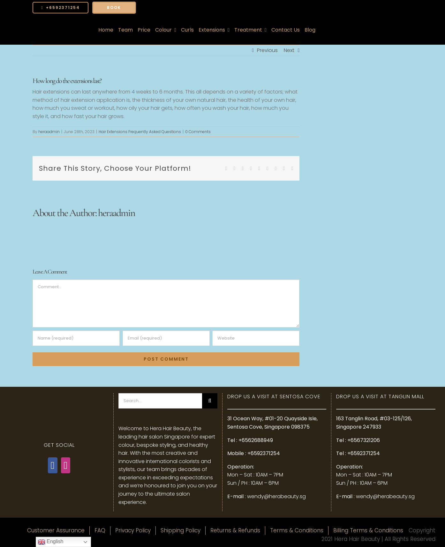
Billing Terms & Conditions (368, 530)
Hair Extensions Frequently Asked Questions (140, 131)
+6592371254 (263, 453)
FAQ (99, 530)
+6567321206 (363, 440)
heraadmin (49, 131)
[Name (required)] (76, 338)
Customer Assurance (56, 530)
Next (289, 50)
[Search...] (160, 400)
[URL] (255, 338)
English (51, 542)
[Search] (209, 400)
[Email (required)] (166, 338)
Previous (267, 50)
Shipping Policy (180, 530)
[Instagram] (66, 465)
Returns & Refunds (235, 530)
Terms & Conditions (296, 530)
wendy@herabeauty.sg (276, 496)
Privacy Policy (133, 530)
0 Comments (198, 131)
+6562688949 (255, 440)
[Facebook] (52, 465)
